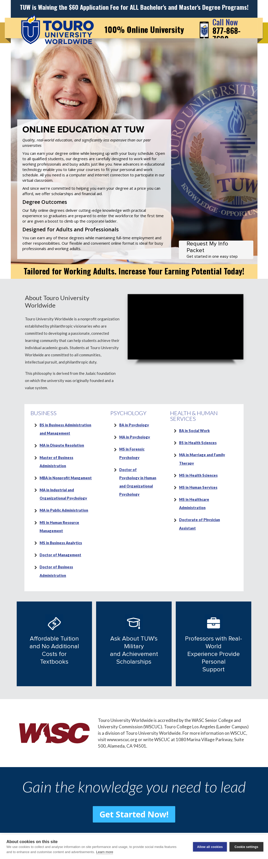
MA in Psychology (134, 437)
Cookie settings (246, 847)
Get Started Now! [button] (134, 814)
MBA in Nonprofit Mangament (66, 478)
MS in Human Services (198, 487)
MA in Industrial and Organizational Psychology (63, 494)
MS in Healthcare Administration (194, 503)
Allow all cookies (210, 847)
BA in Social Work (194, 430)
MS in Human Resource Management (59, 526)
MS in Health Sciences (198, 475)
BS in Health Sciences (198, 443)
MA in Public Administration (64, 510)
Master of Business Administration (56, 461)
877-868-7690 (226, 30)
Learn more (104, 852)
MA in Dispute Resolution (62, 445)
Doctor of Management (60, 555)
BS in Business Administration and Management (65, 429)
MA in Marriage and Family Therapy (202, 459)
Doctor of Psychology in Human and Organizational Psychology (137, 482)
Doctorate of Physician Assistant (199, 524)
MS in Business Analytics (61, 543)
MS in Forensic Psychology (131, 453)
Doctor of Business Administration (56, 571)
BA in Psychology (134, 425)
